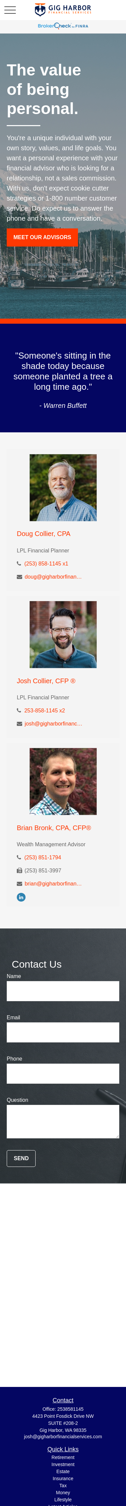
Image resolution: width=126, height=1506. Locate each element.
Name (14, 976)
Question (17, 1100)
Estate (63, 1471)
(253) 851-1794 (42, 857)
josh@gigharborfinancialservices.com (54, 724)
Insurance (63, 1478)
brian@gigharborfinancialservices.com (54, 883)
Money (63, 1492)
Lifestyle (63, 1499)
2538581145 (70, 1409)
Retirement (62, 1457)
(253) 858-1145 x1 (46, 564)
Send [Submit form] (21, 1158)
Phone (14, 1059)
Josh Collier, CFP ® (46, 681)
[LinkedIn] (21, 897)
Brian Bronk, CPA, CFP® (54, 827)
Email (13, 1017)
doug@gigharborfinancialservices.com (54, 577)
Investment (62, 1464)
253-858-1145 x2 (44, 710)
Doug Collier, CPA (44, 533)
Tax (63, 1485)
